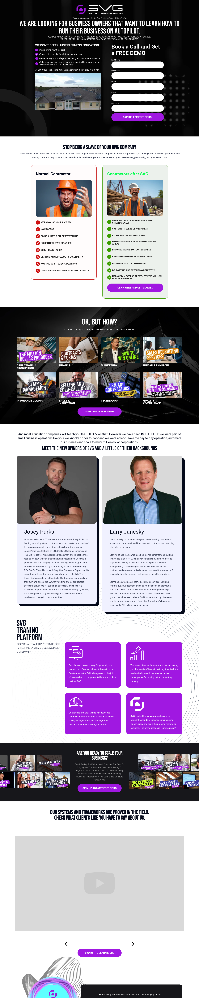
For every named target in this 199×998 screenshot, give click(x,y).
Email (113, 81)
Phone (113, 92)
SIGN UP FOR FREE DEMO (99, 411)
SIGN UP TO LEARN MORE (99, 952)
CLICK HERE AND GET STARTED (135, 287)
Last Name (115, 71)
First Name (115, 60)
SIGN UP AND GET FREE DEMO (100, 788)
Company (115, 103)
